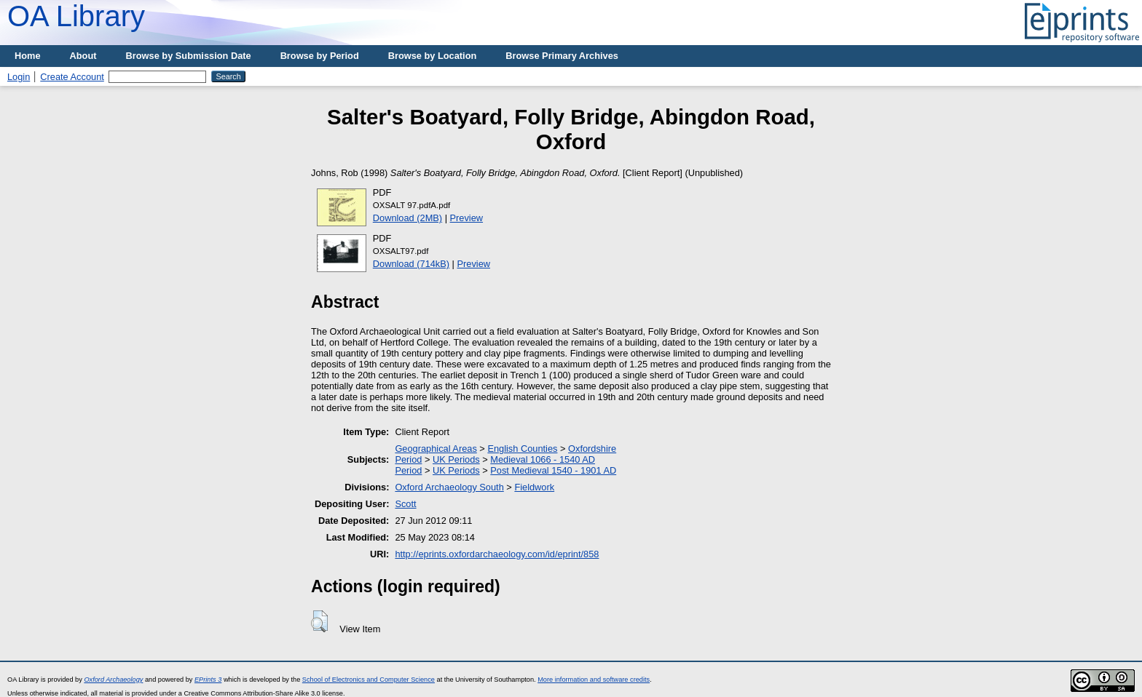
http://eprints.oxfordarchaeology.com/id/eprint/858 (497, 554)
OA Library (76, 16)
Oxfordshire (592, 448)
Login (18, 76)
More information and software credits (593, 679)
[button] (319, 621)
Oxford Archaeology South (449, 487)
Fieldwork (534, 487)
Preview (467, 217)
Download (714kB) (411, 263)
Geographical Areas (435, 448)
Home (28, 55)
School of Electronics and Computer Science (368, 679)
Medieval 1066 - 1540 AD (542, 459)
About (83, 55)
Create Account (72, 76)
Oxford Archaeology (113, 679)
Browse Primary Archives (561, 55)
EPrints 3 (207, 679)
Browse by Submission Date (188, 55)
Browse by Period (319, 55)
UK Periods (456, 459)
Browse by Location (432, 55)
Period (408, 459)
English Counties (522, 448)
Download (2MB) (407, 217)
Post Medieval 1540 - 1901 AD (553, 470)
